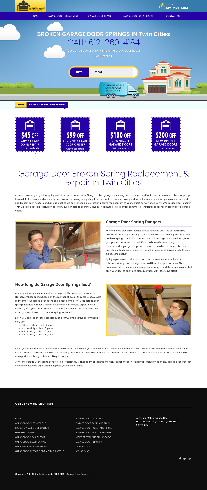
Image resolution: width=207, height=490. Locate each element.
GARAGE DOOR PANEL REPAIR (90, 418)
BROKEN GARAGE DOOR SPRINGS (32, 427)
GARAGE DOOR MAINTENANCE (30, 441)
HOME (18, 418)
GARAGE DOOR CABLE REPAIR (30, 437)
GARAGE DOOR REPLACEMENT (63, 15)
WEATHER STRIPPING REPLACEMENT (93, 437)
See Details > (104, 56)
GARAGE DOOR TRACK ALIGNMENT (93, 432)
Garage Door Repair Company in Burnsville (39, 451)
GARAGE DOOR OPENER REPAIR (31, 446)
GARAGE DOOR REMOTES (89, 441)
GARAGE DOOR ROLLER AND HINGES (94, 427)
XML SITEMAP (82, 451)
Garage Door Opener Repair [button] (139, 15)
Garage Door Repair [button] (100, 15)
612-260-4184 (114, 42)
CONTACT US (173, 15)
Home (35, 15)
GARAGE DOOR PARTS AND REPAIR (93, 423)
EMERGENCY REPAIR (25, 432)
